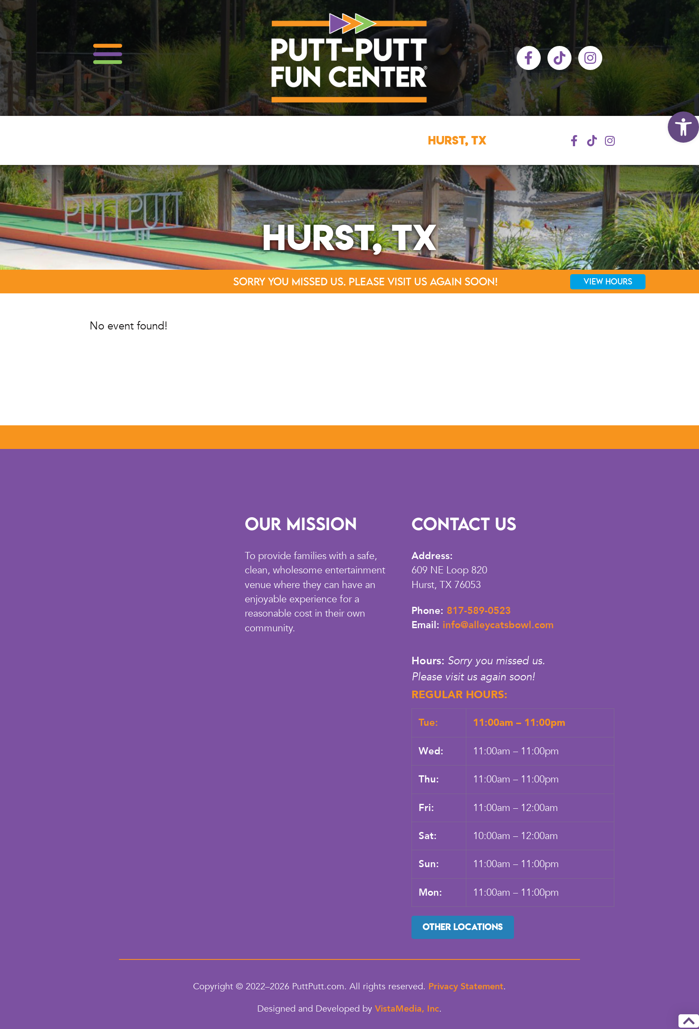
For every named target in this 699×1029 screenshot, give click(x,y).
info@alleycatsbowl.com (498, 625)
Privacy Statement (465, 986)
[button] (683, 127)
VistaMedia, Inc (407, 1009)
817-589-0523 (479, 610)
